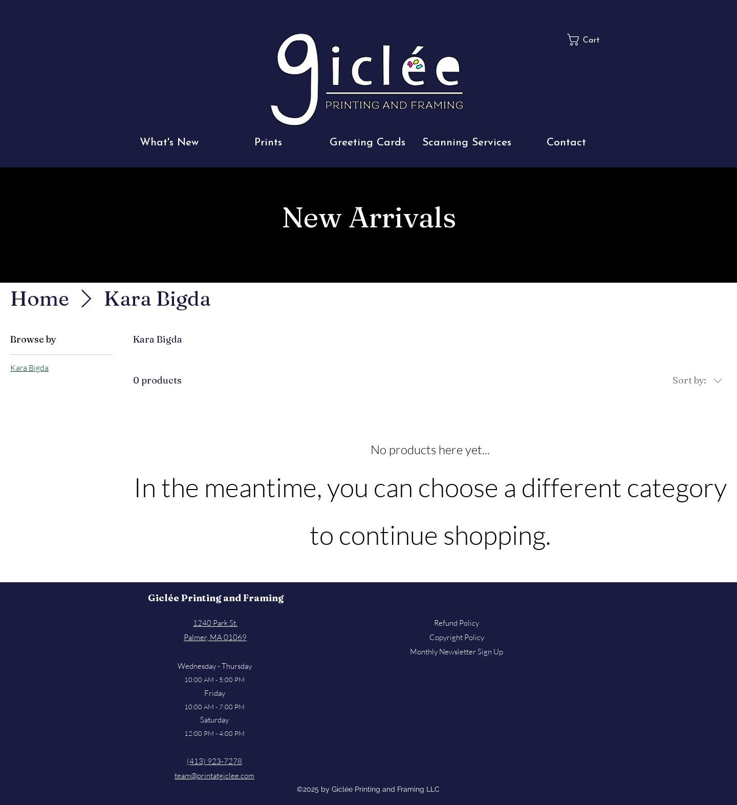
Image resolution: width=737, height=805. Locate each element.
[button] (169, 142)
